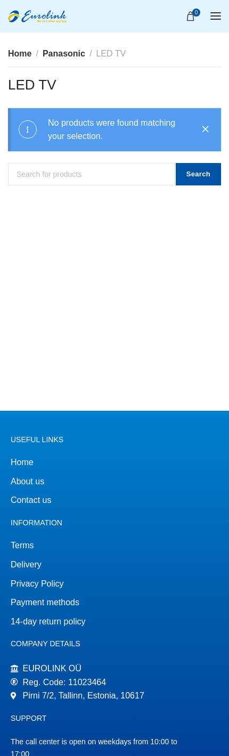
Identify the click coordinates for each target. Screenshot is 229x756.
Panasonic (64, 53)
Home (19, 53)
